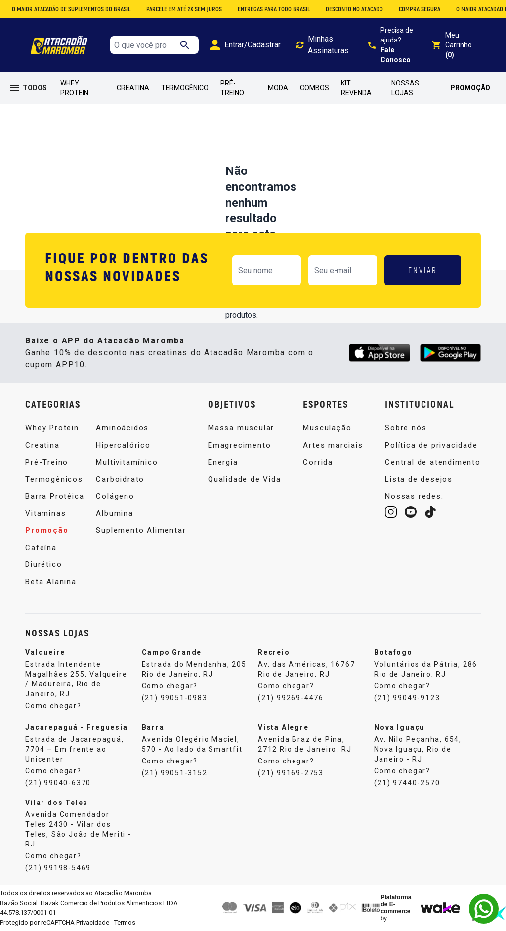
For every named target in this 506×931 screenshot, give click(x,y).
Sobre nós (405, 427)
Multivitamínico (127, 462)
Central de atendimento (433, 462)
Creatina (133, 88)
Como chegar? (53, 706)
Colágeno (115, 496)
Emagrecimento (239, 445)
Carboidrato (120, 479)
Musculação (327, 427)
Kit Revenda (356, 88)
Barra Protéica (54, 496)
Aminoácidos (122, 427)
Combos (314, 88)
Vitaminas (45, 513)
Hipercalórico (123, 445)
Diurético (43, 564)
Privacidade (92, 922)
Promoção (470, 88)
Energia (223, 462)
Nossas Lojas (405, 88)
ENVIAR (422, 270)
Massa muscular (241, 427)
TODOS (28, 88)
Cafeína (41, 547)
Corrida (318, 462)
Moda (278, 88)
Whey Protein (74, 88)
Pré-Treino (232, 88)
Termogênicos (54, 479)
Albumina (114, 513)
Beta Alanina (51, 581)
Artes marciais (333, 445)
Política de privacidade (431, 445)
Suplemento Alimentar (141, 530)
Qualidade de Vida (244, 479)
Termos (124, 922)
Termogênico (185, 88)
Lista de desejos (419, 479)
